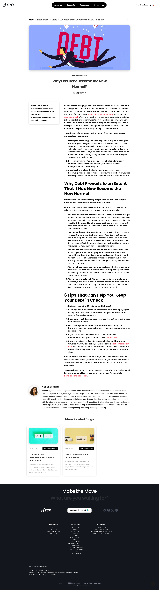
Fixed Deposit (102, 527)
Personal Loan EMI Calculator (101, 531)
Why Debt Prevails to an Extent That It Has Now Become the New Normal (43, 111)
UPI (53, 527)
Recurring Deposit (101, 529)
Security (75, 539)
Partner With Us (75, 553)
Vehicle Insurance (53, 531)
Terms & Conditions (74, 586)
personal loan (106, 114)
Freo (31, 19)
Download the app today (75, 376)
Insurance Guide (75, 537)
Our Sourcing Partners (75, 543)
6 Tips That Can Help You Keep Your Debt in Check (43, 118)
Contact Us (75, 531)
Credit (53, 535)
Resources (42, 19)
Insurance (53, 529)
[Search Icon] (128, 20)
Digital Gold (53, 533)
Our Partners (75, 541)
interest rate (112, 337)
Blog (54, 19)
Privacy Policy (87, 586)
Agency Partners (75, 545)
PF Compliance (75, 551)
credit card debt (71, 117)
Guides (75, 535)
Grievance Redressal (75, 547)
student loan (93, 114)
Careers (75, 529)
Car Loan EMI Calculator (101, 533)
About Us (75, 527)
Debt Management (79, 75)
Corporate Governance (75, 549)
